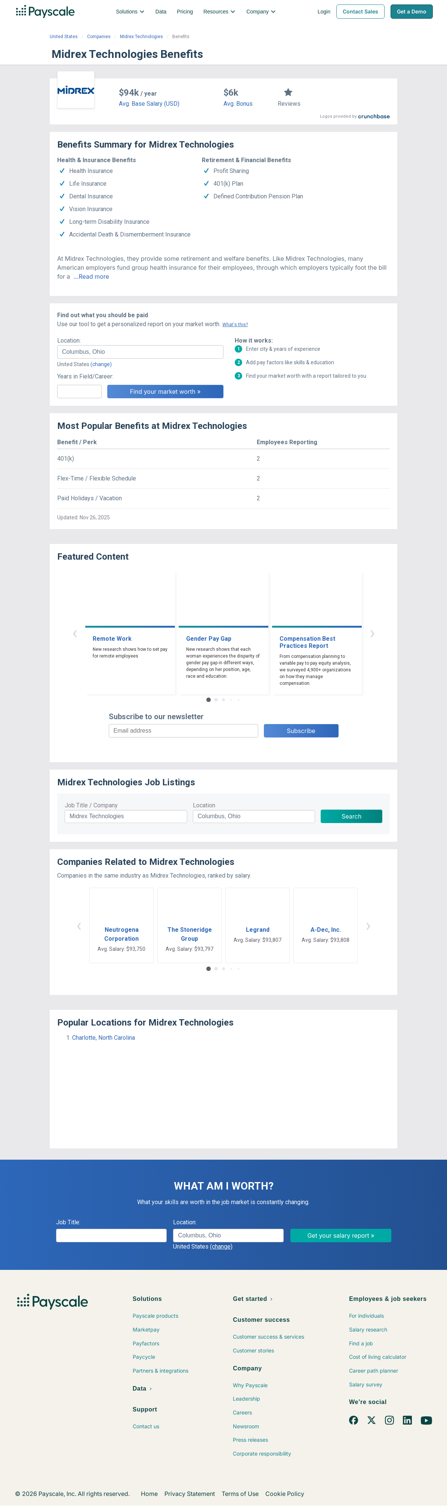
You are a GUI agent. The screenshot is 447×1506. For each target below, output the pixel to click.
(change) (101, 364)
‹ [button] (74, 632)
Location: (69, 340)
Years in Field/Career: (85, 376)
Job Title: (68, 1222)
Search (351, 816)
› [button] (372, 632)
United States (64, 36)
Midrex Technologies (141, 36)
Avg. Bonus (238, 103)
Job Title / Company (91, 805)
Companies (99, 36)
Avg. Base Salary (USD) (149, 103)
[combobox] (140, 352)
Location (204, 805)
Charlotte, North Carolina (103, 1037)
